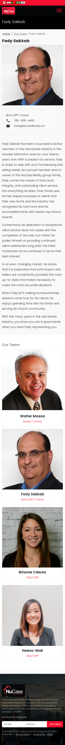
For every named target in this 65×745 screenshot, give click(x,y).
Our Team (20, 34)
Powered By (43, 734)
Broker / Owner (32, 421)
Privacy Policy (23, 734)
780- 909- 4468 (24, 120)
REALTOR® (33, 577)
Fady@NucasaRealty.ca (29, 126)
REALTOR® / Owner (32, 499)
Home (6, 34)
